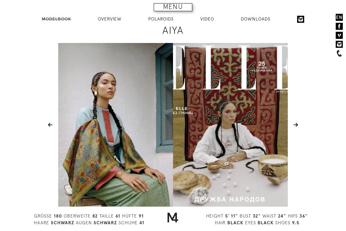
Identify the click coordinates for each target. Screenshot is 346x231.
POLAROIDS (161, 19)
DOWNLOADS (255, 19)
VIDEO (207, 19)
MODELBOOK (56, 19)
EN (339, 17)
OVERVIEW (110, 19)
